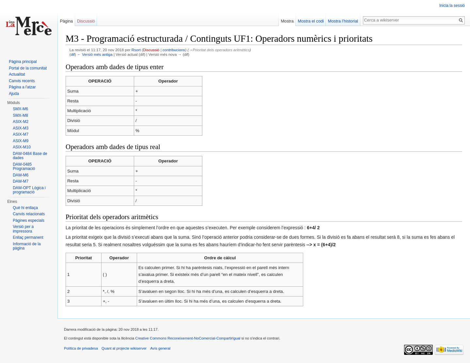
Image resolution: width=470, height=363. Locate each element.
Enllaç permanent (28, 237)
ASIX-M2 (20, 121)
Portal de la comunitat (28, 68)
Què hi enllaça (25, 207)
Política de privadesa (81, 348)
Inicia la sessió (452, 5)
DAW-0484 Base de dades (30, 155)
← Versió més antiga (94, 54)
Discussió (151, 50)
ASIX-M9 (20, 141)
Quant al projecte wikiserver (124, 348)
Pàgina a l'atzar (22, 87)
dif (73, 54)
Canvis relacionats (29, 214)
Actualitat (17, 74)
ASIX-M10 (22, 147)
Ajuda (14, 93)
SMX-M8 (20, 115)
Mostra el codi (311, 21)
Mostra (287, 21)
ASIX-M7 (20, 134)
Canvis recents (22, 81)
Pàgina (66, 21)
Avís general (160, 348)
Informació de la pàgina (26, 246)
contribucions (174, 50)
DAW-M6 (20, 175)
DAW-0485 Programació (24, 166)
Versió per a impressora (23, 229)
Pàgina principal (23, 61)
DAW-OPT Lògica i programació (29, 190)
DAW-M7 (20, 181)
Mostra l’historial (343, 21)
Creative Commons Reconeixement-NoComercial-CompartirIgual (187, 338)
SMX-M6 (20, 109)
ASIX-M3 (20, 128)
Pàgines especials (28, 220)
